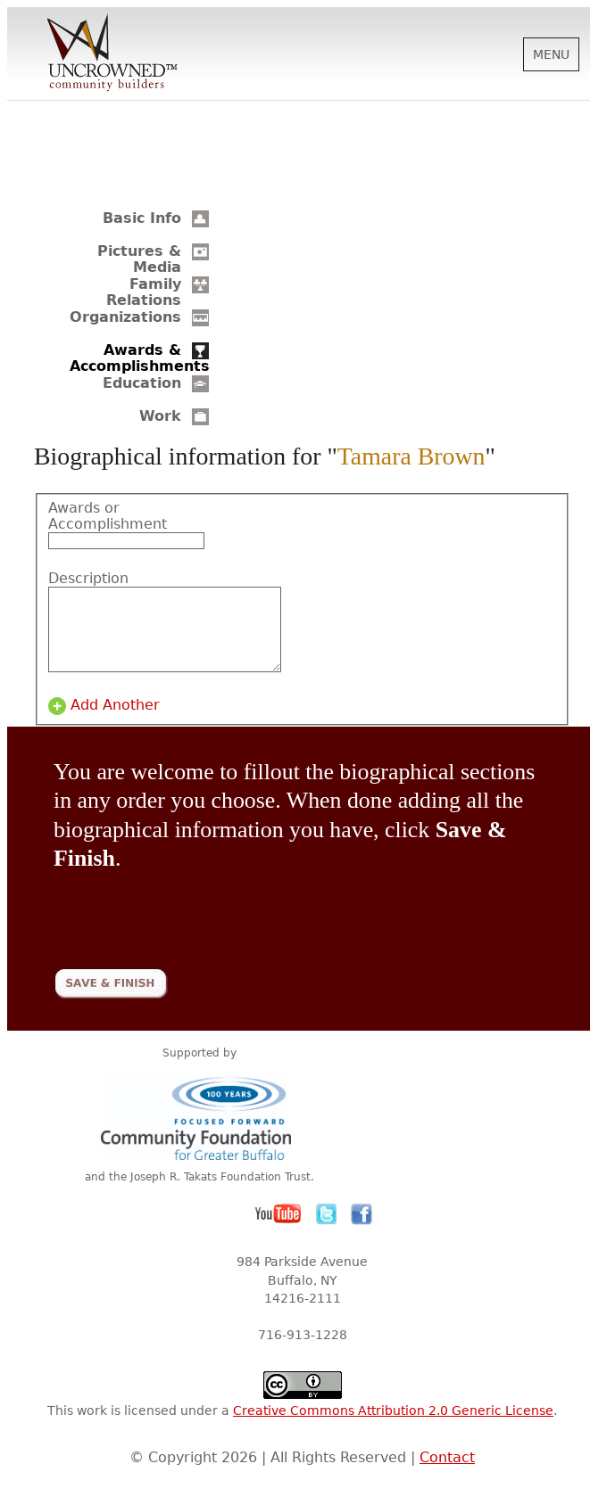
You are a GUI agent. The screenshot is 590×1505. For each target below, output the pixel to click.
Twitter (326, 1230)
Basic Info (142, 218)
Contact (447, 1473)
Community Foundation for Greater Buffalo (199, 1133)
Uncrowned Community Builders (112, 53)
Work (160, 415)
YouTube (278, 1230)
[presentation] (189, 923)
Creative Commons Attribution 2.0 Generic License (393, 1426)
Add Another (115, 721)
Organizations (125, 316)
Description (88, 579)
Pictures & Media (139, 259)
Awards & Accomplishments (140, 357)
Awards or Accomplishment (101, 516)
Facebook (361, 1230)
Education (142, 382)
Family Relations (143, 292)
